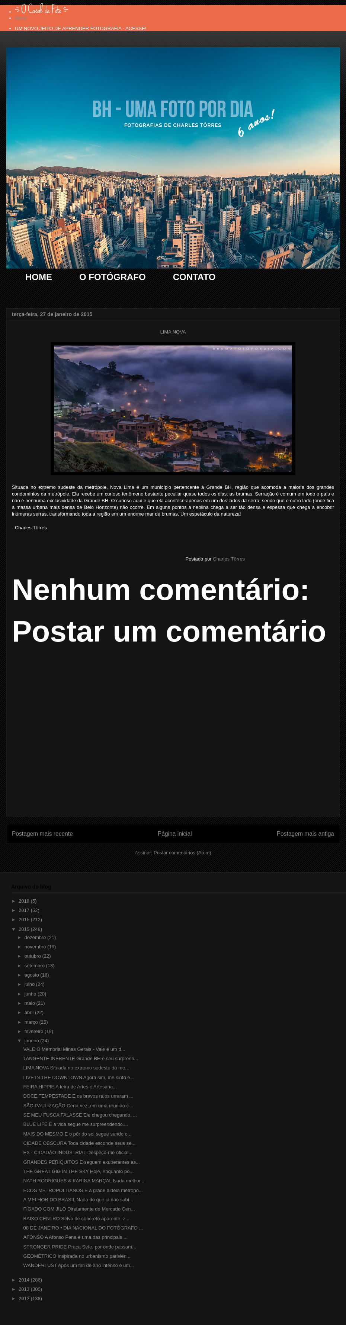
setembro (35, 965)
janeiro (33, 1040)
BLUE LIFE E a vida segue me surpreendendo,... (75, 1124)
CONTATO (194, 277)
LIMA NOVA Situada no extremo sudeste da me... (76, 1068)
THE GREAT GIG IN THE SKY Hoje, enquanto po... (78, 1171)
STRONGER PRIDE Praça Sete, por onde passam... (79, 1247)
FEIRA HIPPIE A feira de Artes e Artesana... (69, 1086)
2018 (25, 901)
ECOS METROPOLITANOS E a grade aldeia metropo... (82, 1190)
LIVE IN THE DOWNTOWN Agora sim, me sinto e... (78, 1077)
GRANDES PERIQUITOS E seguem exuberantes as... (81, 1162)
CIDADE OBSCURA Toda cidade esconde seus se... (79, 1143)
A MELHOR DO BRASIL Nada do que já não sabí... (78, 1199)
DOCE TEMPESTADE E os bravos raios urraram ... (78, 1096)
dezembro (36, 937)
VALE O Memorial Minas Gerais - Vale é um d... (74, 1049)
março (32, 1022)
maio (30, 1003)
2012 (25, 1298)
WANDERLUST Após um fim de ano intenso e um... (78, 1265)
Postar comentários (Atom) (182, 852)
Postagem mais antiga (305, 834)
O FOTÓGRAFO (112, 277)
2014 (25, 1280)
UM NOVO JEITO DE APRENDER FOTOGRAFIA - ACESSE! (80, 28)
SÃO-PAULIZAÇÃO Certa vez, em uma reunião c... (78, 1105)
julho (30, 984)
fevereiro (35, 1031)
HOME (38, 277)
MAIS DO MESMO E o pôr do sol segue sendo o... (77, 1134)
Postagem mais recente (42, 834)
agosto (33, 975)
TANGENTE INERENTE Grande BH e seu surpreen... (80, 1058)
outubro (33, 956)
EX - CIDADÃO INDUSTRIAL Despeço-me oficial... (77, 1152)
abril (30, 1012)
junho (31, 994)
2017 (25, 910)
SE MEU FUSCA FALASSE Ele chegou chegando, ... (80, 1115)
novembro (36, 946)
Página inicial (175, 834)
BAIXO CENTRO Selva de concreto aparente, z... (76, 1218)
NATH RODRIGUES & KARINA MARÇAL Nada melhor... (83, 1180)
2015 (25, 929)
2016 (25, 919)
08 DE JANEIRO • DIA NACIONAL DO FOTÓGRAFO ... (83, 1228)
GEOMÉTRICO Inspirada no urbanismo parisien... (76, 1256)
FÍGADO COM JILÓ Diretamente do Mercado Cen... (79, 1209)
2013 (25, 1289)
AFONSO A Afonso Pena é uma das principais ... (75, 1237)
